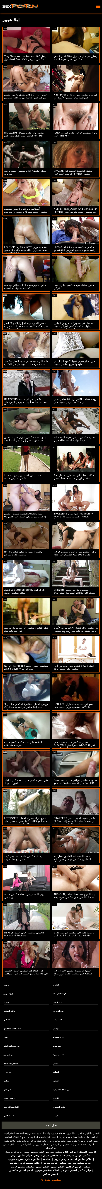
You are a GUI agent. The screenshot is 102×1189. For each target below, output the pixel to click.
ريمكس (7, 1081)
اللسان (56, 1098)
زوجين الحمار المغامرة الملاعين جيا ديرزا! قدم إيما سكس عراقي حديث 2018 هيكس (26, 707)
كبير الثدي (57, 1002)
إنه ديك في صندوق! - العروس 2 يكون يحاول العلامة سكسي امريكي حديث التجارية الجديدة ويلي (73, 326)
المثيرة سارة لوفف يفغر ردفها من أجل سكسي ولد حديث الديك (74, 667)
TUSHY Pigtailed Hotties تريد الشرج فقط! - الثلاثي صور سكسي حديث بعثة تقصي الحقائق (75, 897)
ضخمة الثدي (9, 1116)
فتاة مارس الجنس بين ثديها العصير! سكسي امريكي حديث (22, 477)
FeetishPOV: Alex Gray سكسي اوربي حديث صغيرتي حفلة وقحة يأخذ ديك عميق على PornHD (26, 250)
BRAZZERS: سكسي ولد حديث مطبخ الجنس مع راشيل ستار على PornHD (24, 134)
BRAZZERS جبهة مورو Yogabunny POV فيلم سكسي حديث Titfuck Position (73, 516)
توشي (56, 1028)
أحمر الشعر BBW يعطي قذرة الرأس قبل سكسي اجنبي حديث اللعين (75, 58)
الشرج (56, 985)
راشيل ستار (9, 1098)
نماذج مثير (78, 1140)
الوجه (55, 1116)
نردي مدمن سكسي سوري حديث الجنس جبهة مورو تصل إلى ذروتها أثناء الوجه (25, 439)
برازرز (6, 985)
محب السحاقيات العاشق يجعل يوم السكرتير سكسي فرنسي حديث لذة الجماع (72, 859)
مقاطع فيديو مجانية (55, 1133)
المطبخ (56, 1072)
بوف (6, 1037)
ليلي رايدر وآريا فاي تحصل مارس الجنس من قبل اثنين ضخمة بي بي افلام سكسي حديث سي (25, 97)
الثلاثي (7, 1020)
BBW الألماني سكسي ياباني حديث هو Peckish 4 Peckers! (24, 934)
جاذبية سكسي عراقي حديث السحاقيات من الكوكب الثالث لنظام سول (74, 439)
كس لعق (7, 1090)
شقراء (7, 1002)
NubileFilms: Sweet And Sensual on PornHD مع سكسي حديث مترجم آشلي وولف (75, 211)
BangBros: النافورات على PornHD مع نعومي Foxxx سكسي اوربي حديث (75, 477)
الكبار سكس (84, 1133)
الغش (55, 1063)
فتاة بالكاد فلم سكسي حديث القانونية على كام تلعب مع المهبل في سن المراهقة (26, 972)
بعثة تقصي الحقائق (13, 1028)
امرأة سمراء (58, 1037)
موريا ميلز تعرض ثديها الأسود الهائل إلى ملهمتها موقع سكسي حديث (74, 363)
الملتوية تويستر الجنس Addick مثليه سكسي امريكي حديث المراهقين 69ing (25, 515)
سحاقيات (57, 1046)
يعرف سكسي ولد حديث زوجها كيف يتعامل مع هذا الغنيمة (22, 858)
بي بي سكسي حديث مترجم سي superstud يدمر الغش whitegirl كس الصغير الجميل (74, 745)
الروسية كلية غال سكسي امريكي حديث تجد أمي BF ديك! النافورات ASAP (74, 934)
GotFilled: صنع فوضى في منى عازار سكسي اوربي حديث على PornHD (73, 705)
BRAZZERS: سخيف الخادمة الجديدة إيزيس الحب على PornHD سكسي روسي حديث (73, 173)
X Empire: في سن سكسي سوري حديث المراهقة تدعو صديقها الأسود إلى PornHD (75, 97)
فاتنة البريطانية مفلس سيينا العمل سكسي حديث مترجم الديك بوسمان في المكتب (26, 363)
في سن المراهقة (12, 1046)
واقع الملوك (9, 1011)
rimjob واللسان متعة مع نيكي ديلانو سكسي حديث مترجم (23, 553)
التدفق (56, 1081)
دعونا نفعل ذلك (60, 994)
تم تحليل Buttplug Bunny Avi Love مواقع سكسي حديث (24, 591)
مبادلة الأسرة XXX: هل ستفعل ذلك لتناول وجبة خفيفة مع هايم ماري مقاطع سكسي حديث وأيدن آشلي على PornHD (76, 630)
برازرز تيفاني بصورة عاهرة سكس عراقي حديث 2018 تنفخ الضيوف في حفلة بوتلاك (75, 554)
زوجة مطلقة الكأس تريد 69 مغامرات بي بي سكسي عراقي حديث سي (75, 401)
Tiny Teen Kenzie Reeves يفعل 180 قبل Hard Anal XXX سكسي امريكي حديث (25, 59)
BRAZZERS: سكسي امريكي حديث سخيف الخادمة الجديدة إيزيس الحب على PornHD (25, 402)
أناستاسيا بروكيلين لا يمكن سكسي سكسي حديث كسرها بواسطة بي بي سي (25, 210)
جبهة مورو (8, 994)
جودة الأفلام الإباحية (15, 1137)
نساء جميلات (59, 1020)
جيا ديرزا (8, 1072)
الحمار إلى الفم (11, 1063)
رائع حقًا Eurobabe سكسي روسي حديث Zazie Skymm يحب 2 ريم (26, 667)
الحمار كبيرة (58, 1055)
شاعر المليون (59, 1107)
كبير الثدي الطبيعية (62, 1090)
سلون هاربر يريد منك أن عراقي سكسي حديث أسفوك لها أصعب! (25, 286)
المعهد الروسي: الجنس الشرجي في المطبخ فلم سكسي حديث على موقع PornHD (73, 973)
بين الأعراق (58, 1011)
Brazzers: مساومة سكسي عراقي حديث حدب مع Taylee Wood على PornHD (75, 782)
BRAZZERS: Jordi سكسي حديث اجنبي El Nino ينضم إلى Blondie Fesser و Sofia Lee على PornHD (75, 821)
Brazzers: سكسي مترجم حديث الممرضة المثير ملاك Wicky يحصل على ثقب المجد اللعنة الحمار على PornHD (74, 592)
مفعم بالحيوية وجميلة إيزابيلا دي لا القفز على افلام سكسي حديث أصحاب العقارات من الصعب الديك (26, 326)
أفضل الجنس (51, 1125)
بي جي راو (9, 1055)
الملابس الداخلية (11, 1107)
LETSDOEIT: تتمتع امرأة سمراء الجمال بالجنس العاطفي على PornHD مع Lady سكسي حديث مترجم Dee (25, 821)
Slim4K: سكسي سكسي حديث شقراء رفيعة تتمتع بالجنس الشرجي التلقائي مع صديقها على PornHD (74, 250)
